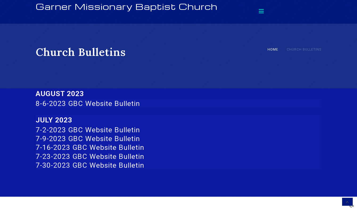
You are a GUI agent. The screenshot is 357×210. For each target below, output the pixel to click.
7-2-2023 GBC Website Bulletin (88, 130)
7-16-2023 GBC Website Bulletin (90, 147)
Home (273, 49)
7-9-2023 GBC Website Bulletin (88, 138)
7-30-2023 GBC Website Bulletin (90, 165)
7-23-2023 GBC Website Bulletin (90, 156)
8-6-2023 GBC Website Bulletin (88, 103)
